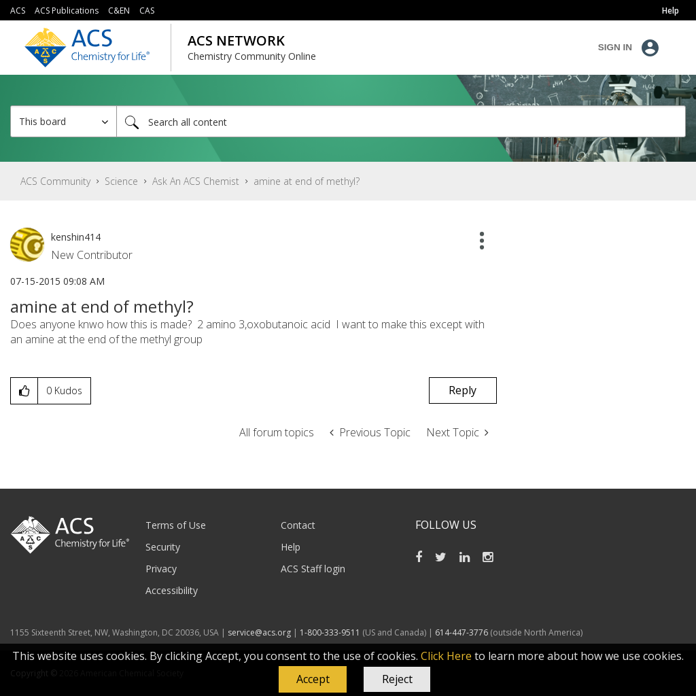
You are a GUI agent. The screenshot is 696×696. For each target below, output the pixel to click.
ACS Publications (67, 10)
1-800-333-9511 (330, 632)
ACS (17, 10)
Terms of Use (175, 525)
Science (121, 181)
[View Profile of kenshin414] (76, 236)
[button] (313, 679)
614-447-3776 (462, 632)
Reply (462, 390)
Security (162, 546)
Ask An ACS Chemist (195, 181)
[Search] (401, 121)
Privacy (161, 568)
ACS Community (55, 181)
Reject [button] (397, 679)
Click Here (446, 655)
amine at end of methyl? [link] (307, 181)
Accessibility (171, 590)
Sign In (615, 47)
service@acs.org (259, 632)
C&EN (119, 10)
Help (290, 546)
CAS (146, 10)
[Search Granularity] (63, 121)
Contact (298, 525)
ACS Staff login (313, 568)
